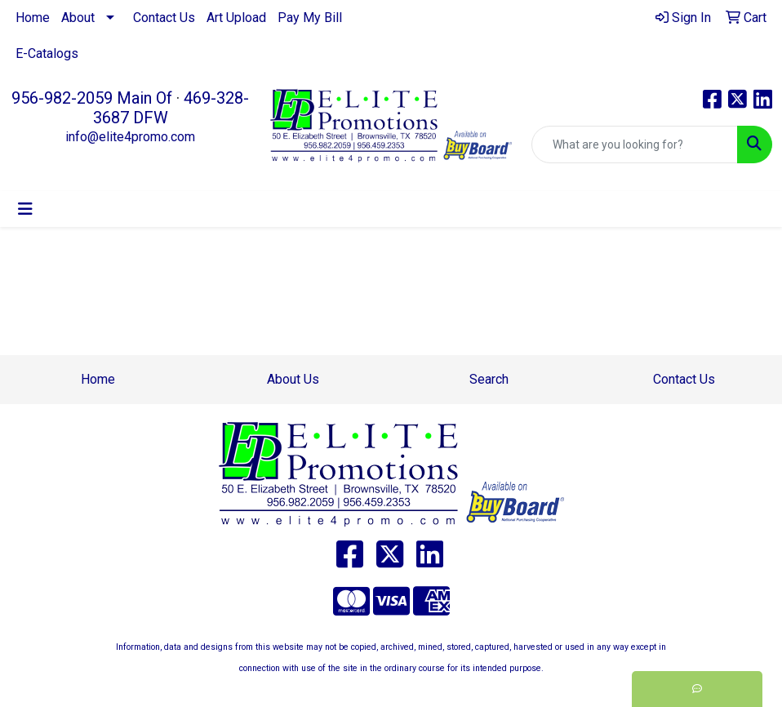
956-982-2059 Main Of (91, 98)
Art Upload (236, 17)
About (78, 17)
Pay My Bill (310, 17)
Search (489, 379)
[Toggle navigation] (25, 209)
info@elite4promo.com (130, 137)
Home (33, 17)
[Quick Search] (634, 144)
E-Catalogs (47, 53)
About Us (293, 379)
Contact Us (164, 17)
